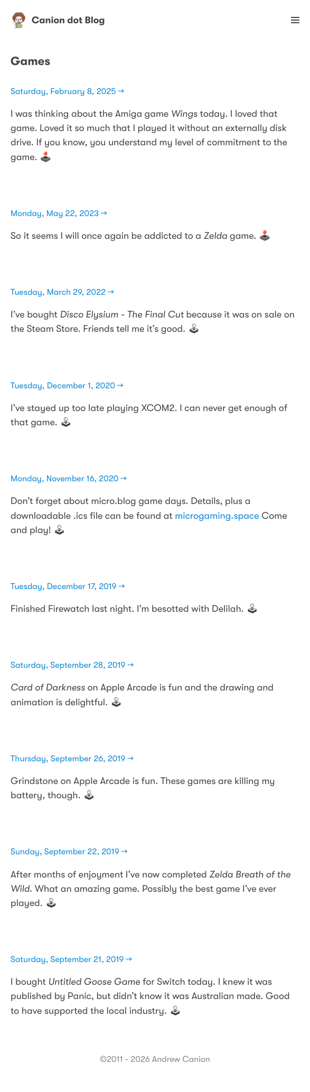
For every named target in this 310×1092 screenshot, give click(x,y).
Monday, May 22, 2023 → (59, 213)
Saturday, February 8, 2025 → (67, 91)
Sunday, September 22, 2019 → (69, 851)
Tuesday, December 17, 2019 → (68, 586)
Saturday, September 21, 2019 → (71, 959)
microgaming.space (217, 516)
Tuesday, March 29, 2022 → (62, 292)
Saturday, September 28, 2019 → (72, 665)
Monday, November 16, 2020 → (69, 478)
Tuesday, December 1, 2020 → (67, 385)
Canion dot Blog (58, 20)
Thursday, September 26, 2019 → (72, 758)
